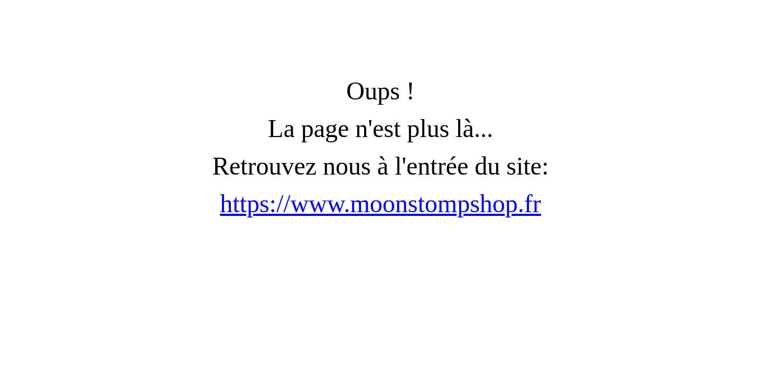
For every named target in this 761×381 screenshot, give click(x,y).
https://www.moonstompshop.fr (380, 203)
